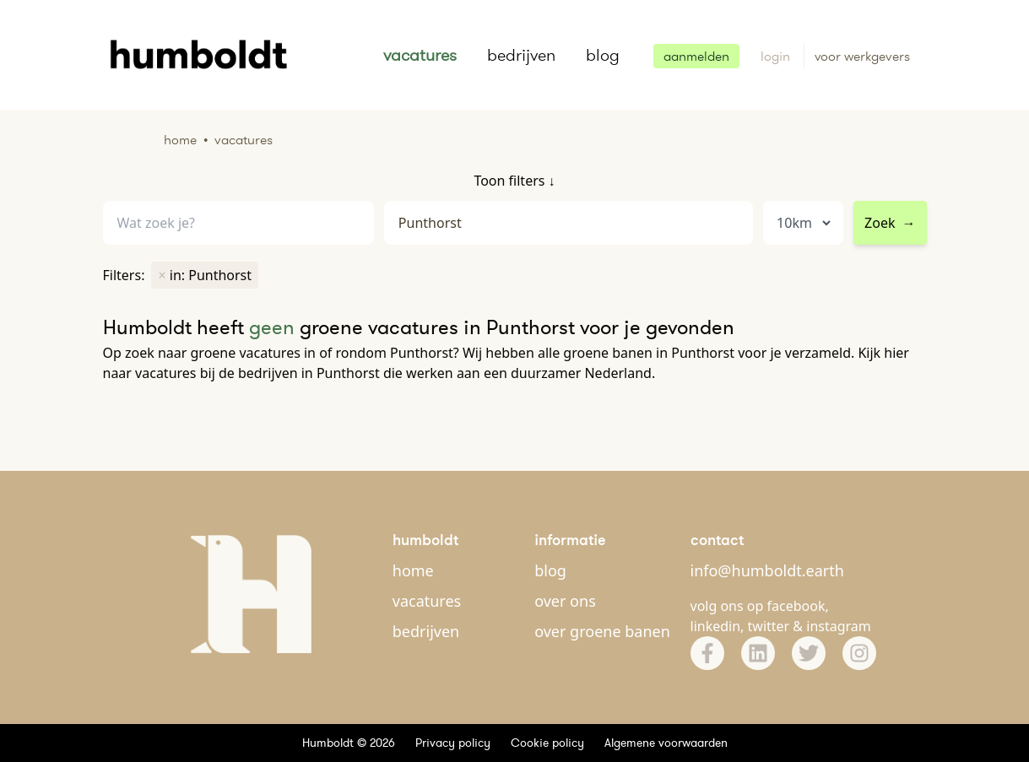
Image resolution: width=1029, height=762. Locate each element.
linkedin (716, 626)
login (777, 56)
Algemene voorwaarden (666, 742)
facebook (796, 606)
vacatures (420, 55)
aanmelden (696, 56)
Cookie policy (547, 742)
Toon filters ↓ (514, 180)
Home (180, 140)
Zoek (889, 222)
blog (603, 55)
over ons (565, 601)
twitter (769, 626)
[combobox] (568, 223)
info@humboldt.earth (767, 570)
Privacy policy (452, 742)
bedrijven (521, 55)
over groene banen (602, 631)
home (413, 570)
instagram (838, 626)
